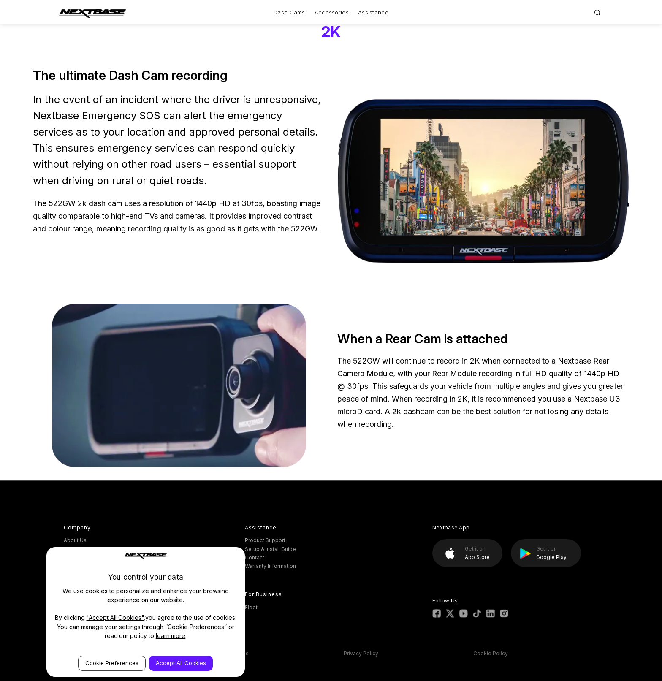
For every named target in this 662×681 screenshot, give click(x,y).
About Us (75, 540)
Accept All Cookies (181, 662)
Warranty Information (270, 566)
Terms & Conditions (224, 653)
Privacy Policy (361, 653)
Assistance (373, 12)
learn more (171, 635)
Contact (254, 557)
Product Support (265, 540)
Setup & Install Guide (270, 549)
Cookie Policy (490, 653)
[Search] (597, 12)
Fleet (251, 607)
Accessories (332, 12)
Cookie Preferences (111, 662)
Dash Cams (289, 12)
